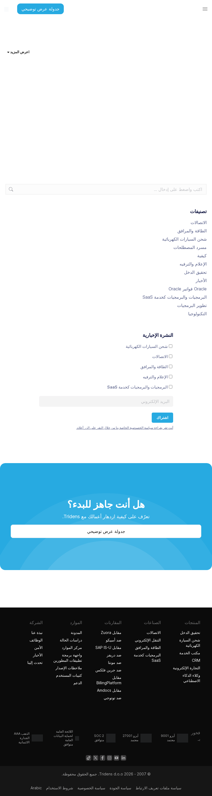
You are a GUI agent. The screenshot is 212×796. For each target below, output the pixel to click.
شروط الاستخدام (59, 788)
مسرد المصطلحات (190, 247)
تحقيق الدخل (195, 272)
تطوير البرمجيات (192, 305)
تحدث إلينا (35, 662)
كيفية (202, 255)
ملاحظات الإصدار (68, 668)
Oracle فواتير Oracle (188, 288)
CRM (196, 660)
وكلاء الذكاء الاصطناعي (184, 678)
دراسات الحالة (71, 640)
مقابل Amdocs (109, 690)
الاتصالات (199, 222)
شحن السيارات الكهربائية (184, 239)
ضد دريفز (114, 655)
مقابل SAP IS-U (108, 647)
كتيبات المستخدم (69, 675)
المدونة (76, 632)
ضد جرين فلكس (108, 670)
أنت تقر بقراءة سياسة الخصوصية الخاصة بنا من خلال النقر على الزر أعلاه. (124, 428)
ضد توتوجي (111, 697)
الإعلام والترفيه (193, 264)
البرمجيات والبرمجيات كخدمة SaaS (175, 297)
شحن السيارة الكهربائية (189, 643)
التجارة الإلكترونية (186, 668)
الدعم (77, 682)
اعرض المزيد (18, 52)
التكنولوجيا (197, 313)
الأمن (38, 647)
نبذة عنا (37, 632)
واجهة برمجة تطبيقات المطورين (67, 658)
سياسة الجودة (120, 788)
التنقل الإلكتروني (148, 640)
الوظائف (36, 640)
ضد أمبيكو (113, 640)
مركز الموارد (72, 647)
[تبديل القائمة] (205, 8)
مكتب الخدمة (189, 653)
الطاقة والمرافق (192, 230)
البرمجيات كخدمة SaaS (147, 658)
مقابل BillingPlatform (108, 680)
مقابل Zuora (111, 632)
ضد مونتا (114, 662)
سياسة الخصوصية (91, 788)
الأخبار (201, 280)
